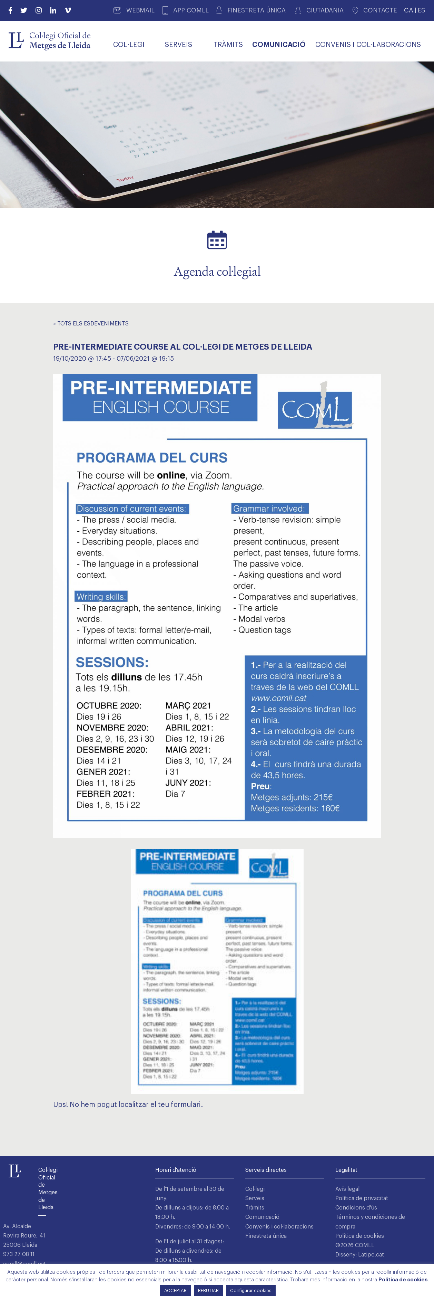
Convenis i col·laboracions (279, 1227)
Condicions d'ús (356, 1208)
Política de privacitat (361, 1198)
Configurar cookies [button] (251, 1290)
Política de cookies (359, 1236)
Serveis (254, 1198)
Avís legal (347, 1189)
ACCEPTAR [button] (175, 1290)
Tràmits (254, 1208)
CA (408, 10)
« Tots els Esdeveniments (91, 323)
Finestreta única (266, 1236)
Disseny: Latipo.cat (359, 1255)
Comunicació (262, 1217)
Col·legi (255, 1189)
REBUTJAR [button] (208, 1290)
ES (421, 10)
